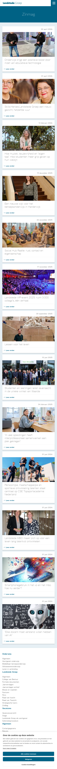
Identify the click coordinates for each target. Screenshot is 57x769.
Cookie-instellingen (28, 765)
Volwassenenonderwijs (11, 666)
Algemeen (6, 658)
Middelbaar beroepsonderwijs (14, 664)
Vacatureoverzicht (9, 713)
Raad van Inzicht (8, 697)
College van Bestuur (10, 679)
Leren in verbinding (10, 669)
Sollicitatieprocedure (10, 721)
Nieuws (5, 731)
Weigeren (28, 759)
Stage (4, 716)
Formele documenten (10, 682)
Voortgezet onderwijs (10, 661)
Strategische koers (9, 703)
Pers (4, 695)
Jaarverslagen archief (10, 687)
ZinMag (5, 705)
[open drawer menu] (54, 3)
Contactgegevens (9, 728)
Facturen (5, 692)
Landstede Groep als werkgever (15, 718)
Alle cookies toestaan (28, 754)
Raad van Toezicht (9, 700)
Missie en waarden (9, 690)
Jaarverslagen (8, 684)
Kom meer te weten (9, 748)
